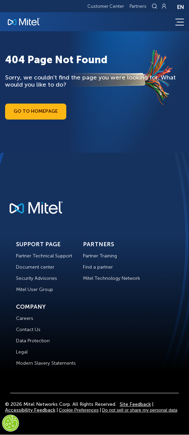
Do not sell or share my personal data (139, 410)
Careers (24, 318)
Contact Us (28, 329)
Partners (138, 6)
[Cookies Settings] (10, 423)
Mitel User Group (34, 289)
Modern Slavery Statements (46, 363)
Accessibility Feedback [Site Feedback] (30, 410)
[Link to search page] (155, 6)
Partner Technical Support (44, 256)
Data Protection (33, 341)
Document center (35, 267)
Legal (22, 352)
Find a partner (98, 267)
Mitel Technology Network (111, 278)
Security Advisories (36, 278)
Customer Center (105, 6)
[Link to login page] (163, 6)
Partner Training (100, 256)
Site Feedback (135, 404)
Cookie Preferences (79, 410)
